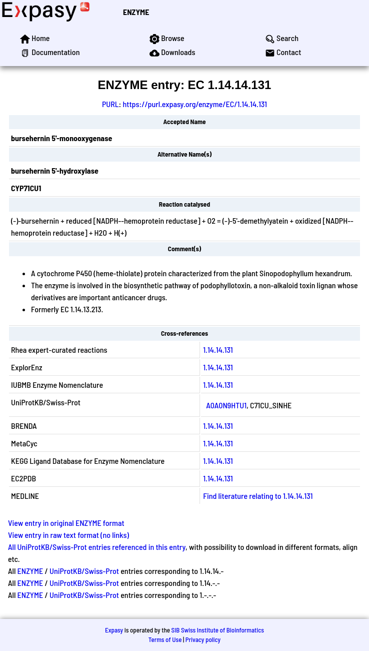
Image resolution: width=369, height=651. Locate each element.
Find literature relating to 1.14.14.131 (257, 495)
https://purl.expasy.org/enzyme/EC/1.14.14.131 (194, 104)
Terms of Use (165, 639)
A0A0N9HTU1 (226, 405)
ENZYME (136, 12)
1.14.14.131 (218, 349)
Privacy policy (203, 639)
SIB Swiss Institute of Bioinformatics (218, 630)
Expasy (114, 630)
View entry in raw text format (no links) (68, 534)
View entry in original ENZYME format (66, 522)
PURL (110, 104)
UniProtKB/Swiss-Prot (84, 570)
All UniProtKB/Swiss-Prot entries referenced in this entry (97, 546)
